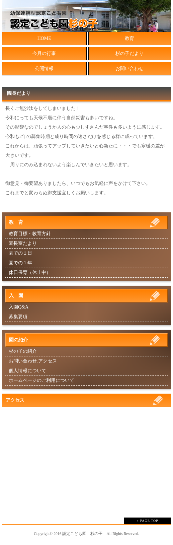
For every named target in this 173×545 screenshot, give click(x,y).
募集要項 (18, 316)
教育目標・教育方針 (30, 233)
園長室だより (23, 243)
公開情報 (44, 68)
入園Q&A (18, 307)
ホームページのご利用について (41, 380)
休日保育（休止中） (30, 272)
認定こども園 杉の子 (82, 534)
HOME (44, 38)
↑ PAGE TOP (147, 521)
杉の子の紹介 (23, 351)
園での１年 (20, 262)
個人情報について (27, 370)
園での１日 (20, 253)
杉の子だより (129, 53)
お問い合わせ (129, 68)
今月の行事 (44, 53)
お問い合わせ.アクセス (33, 360)
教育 (129, 38)
